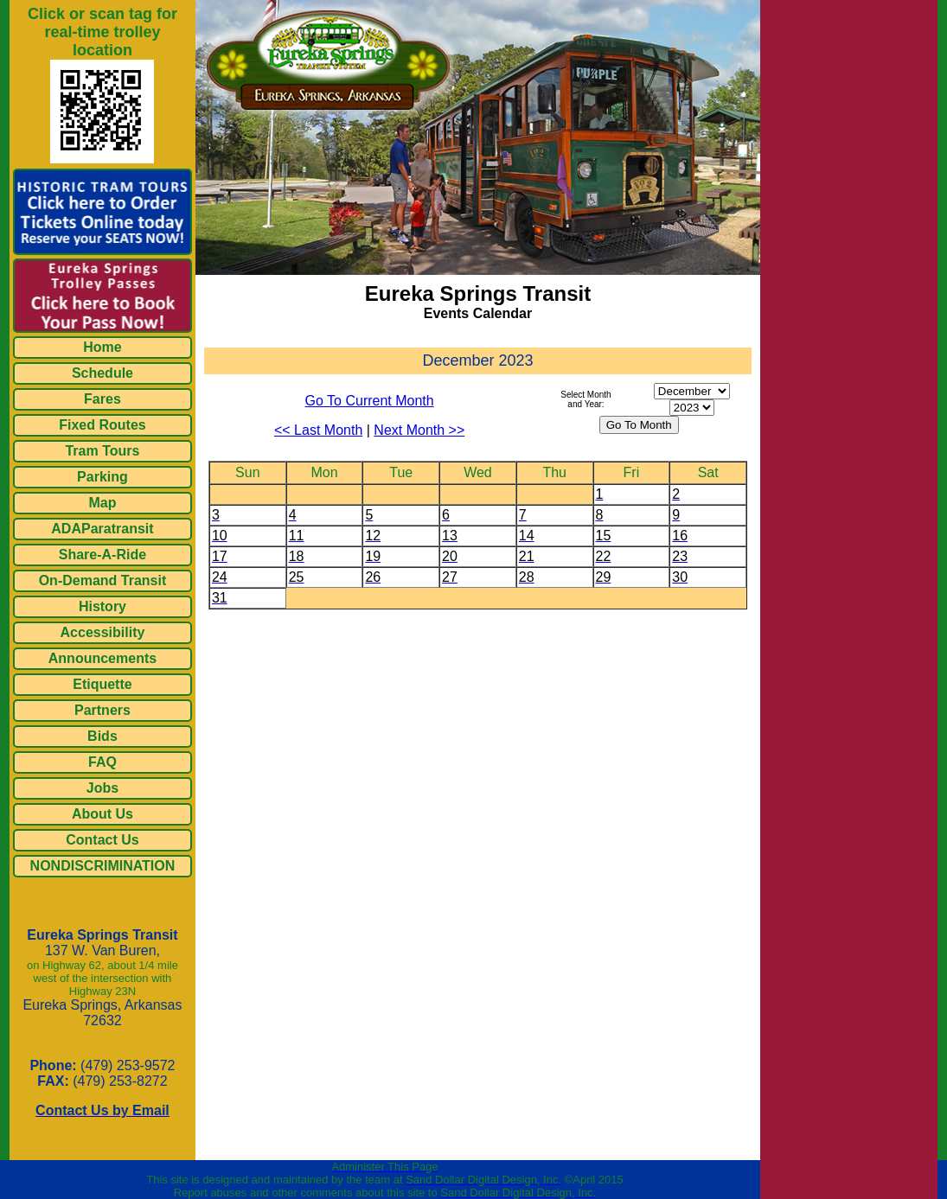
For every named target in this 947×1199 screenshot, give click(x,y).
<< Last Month (318, 430)
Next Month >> (419, 430)
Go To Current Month (369, 400)
